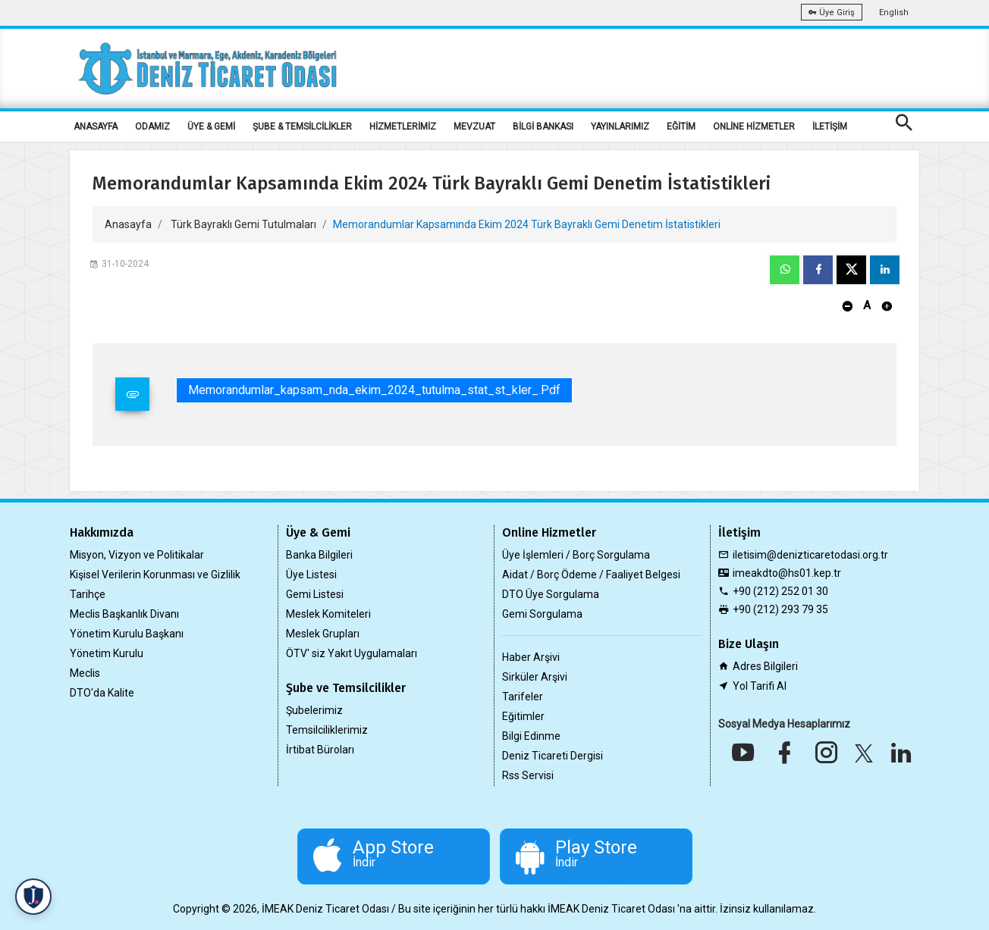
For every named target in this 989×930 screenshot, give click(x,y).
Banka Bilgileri (319, 555)
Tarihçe (87, 594)
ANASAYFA (96, 126)
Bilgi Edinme (531, 736)
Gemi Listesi (315, 594)
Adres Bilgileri (765, 666)
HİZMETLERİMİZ (402, 126)
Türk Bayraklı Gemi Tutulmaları (243, 224)
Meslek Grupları (322, 634)
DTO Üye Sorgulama (550, 594)
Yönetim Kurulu (106, 653)
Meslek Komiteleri (328, 614)
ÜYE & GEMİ (211, 126)
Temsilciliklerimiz (327, 730)
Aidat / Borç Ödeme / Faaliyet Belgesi (591, 574)
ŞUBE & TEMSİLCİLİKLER (302, 126)
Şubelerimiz (314, 710)
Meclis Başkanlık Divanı (124, 614)
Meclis (85, 673)
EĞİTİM (681, 126)
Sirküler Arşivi (534, 677)
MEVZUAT (474, 126)
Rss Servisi (528, 775)
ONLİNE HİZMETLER (754, 126)
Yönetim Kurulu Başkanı (127, 634)
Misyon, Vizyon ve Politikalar (137, 555)
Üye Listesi (311, 574)
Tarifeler (522, 696)
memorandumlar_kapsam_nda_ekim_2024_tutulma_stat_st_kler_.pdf (374, 390)
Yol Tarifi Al (759, 686)
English (894, 12)
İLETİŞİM (829, 126)
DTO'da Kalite (102, 693)
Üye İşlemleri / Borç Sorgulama (576, 555)
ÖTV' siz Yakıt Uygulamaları (351, 653)
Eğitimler (523, 716)
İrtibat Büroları (320, 750)
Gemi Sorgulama (542, 614)
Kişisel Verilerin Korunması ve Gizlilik (155, 574)
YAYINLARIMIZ (620, 126)
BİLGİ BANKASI (543, 126)
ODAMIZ (152, 126)
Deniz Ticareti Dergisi (552, 756)
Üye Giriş (831, 12)
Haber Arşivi (531, 657)
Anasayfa (128, 224)
